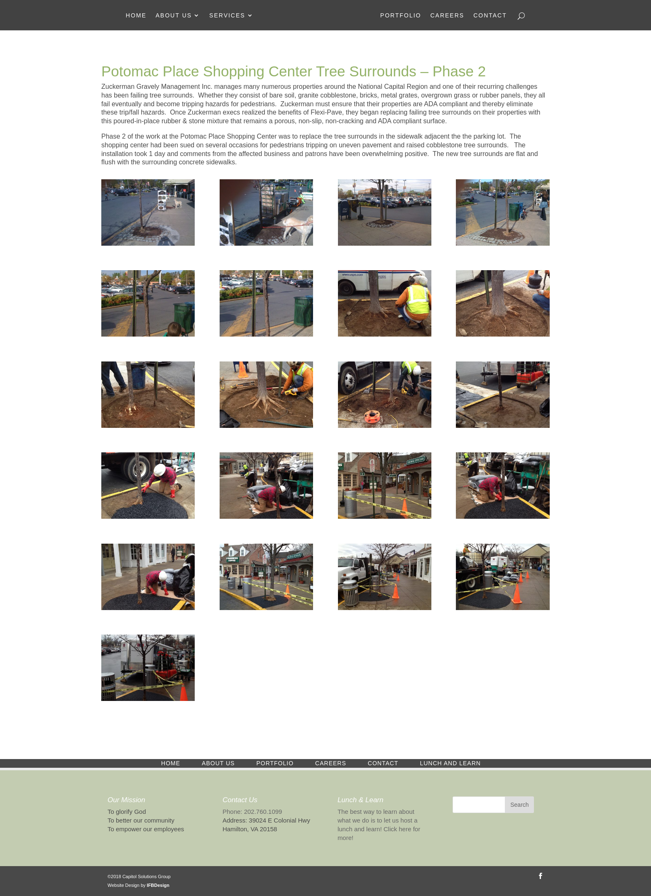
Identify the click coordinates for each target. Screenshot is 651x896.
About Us (174, 15)
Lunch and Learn (450, 763)
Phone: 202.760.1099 (252, 811)
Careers (447, 15)
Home (136, 15)
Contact (490, 15)
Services (227, 15)
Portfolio (400, 15)
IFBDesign (158, 885)
